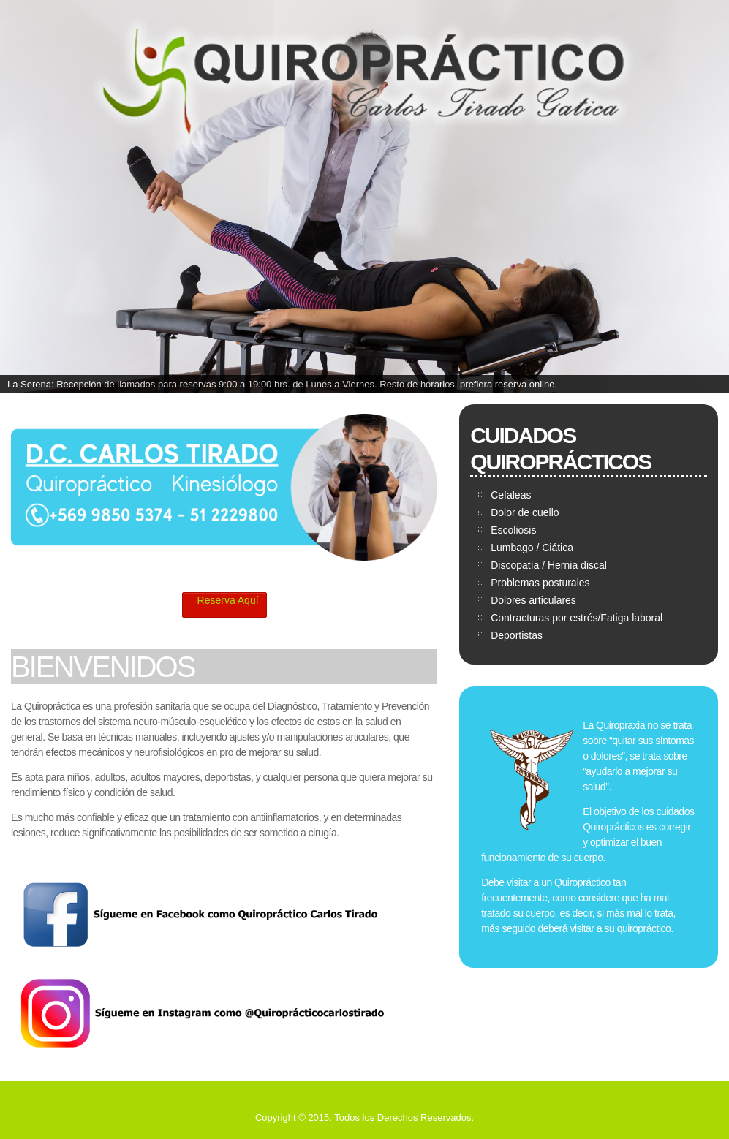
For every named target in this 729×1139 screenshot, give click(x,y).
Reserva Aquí (222, 601)
